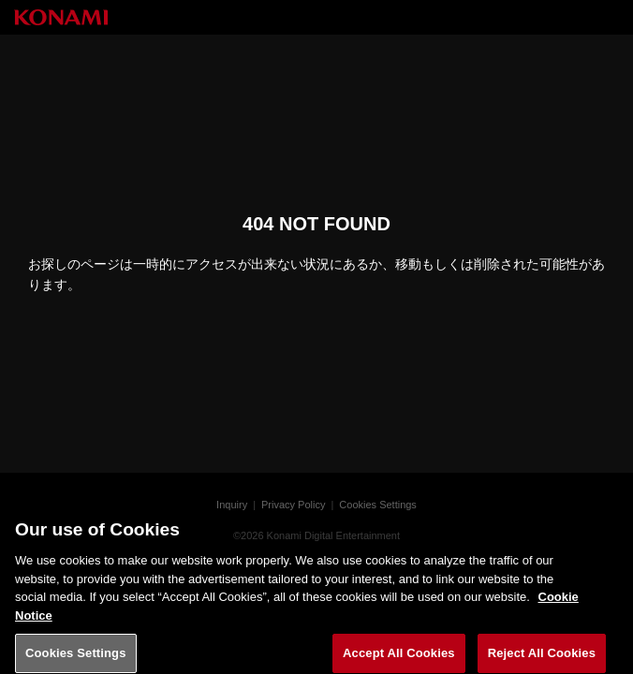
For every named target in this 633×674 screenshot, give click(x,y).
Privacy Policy (293, 504)
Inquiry (231, 504)
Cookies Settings (378, 504)
